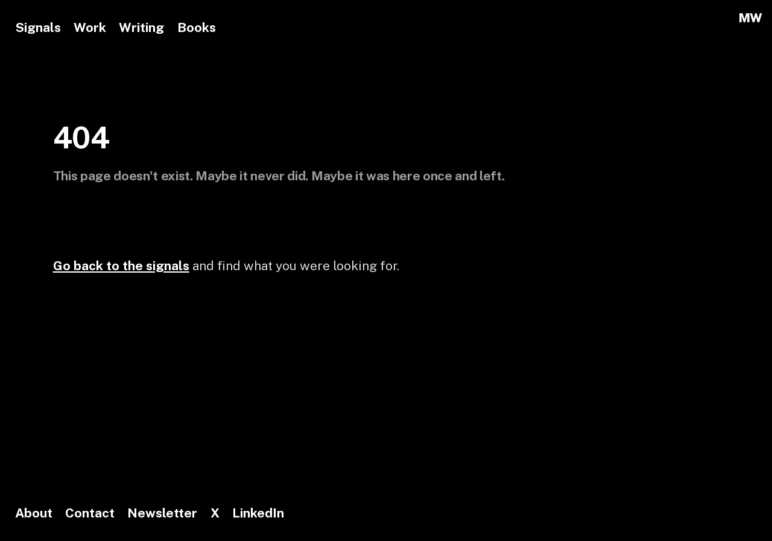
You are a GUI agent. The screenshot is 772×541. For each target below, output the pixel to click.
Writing (141, 27)
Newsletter (162, 512)
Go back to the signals (121, 265)
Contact (90, 512)
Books (196, 27)
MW (750, 17)
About (33, 512)
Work (90, 27)
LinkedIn (258, 512)
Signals (38, 27)
